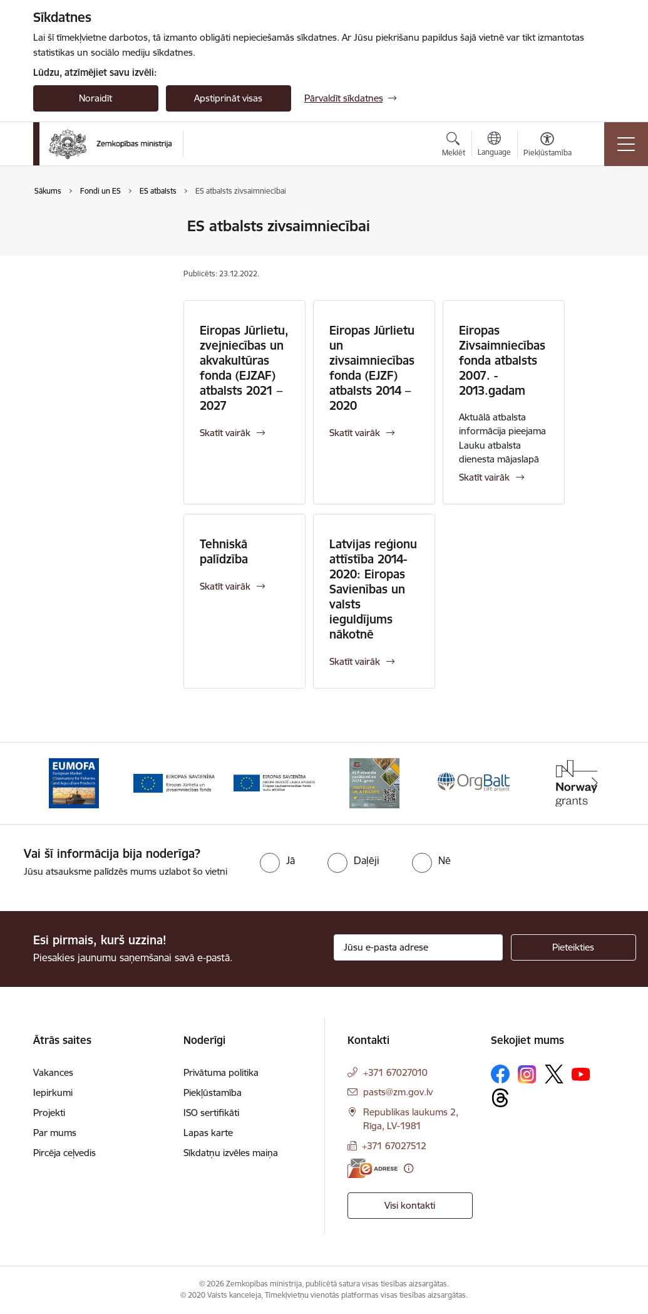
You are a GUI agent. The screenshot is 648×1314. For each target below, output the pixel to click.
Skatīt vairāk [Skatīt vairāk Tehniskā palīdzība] (225, 586)
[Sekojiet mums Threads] (500, 1097)
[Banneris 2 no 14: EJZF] (174, 782)
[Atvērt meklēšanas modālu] (453, 146)
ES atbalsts (69, 248)
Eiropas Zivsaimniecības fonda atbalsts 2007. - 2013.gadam (502, 360)
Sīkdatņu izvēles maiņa (230, 1153)
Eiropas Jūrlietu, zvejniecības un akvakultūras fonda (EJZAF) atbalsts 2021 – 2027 (244, 368)
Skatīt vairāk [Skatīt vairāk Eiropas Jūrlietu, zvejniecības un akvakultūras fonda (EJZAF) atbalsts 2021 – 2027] (225, 433)
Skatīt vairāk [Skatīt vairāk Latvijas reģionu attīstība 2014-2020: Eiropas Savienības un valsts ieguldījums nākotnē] (354, 661)
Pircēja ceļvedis (64, 1153)
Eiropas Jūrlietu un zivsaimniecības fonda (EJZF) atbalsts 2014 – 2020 (371, 368)
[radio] (277, 860)
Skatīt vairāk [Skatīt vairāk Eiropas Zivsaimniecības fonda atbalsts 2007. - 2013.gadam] (484, 477)
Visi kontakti (409, 1205)
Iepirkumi (53, 1092)
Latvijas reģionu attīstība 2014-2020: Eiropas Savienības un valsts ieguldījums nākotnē (373, 589)
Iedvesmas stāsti (80, 270)
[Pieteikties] (573, 947)
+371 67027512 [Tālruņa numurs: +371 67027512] (394, 1146)
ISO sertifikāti (211, 1112)
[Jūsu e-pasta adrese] (418, 947)
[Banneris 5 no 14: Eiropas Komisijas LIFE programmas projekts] (474, 782)
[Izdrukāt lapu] (597, 221)
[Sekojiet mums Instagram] (527, 1074)
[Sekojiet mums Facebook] (500, 1074)
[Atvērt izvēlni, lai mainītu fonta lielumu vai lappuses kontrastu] (547, 146)
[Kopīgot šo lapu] (597, 252)
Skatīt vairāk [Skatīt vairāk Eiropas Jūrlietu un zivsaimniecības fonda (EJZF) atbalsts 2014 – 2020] (354, 433)
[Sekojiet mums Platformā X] (554, 1074)
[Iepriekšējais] (54, 783)
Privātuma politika (221, 1072)
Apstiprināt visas (228, 98)
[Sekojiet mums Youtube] (581, 1073)
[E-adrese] (372, 1168)
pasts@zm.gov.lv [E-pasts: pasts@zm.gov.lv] (398, 1092)
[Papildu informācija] (408, 1168)
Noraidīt (95, 98)
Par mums (54, 1133)
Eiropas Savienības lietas (97, 226)
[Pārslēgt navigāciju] (626, 144)
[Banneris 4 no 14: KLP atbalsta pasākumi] (374, 782)
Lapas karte (208, 1133)
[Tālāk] (595, 783)
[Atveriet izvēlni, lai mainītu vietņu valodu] (494, 145)
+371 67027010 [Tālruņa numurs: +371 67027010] (395, 1072)
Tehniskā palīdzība (224, 551)
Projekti (49, 1112)
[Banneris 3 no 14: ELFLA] (274, 782)
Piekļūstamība (212, 1092)
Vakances (53, 1072)
